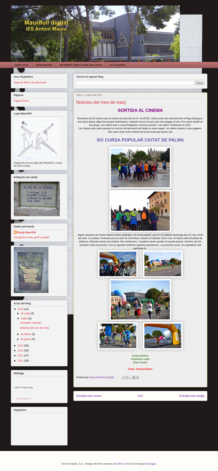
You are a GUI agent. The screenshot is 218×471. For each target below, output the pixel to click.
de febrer (26, 334)
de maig (26, 313)
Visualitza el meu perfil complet (31, 237)
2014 (21, 345)
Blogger (152, 463)
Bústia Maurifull (44, 64)
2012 (21, 355)
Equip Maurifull (26, 232)
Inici (140, 395)
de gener (26, 339)
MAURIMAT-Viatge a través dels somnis (81, 64)
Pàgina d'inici (22, 64)
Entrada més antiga (191, 395)
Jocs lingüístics (117, 64)
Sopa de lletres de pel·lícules (30, 82)
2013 (21, 350)
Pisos (28, 399)
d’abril (24, 318)
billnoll (120, 463)
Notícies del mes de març (34, 327)
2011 (21, 360)
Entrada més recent (88, 395)
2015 (21, 309)
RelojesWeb (20, 399)
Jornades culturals (30, 322)
